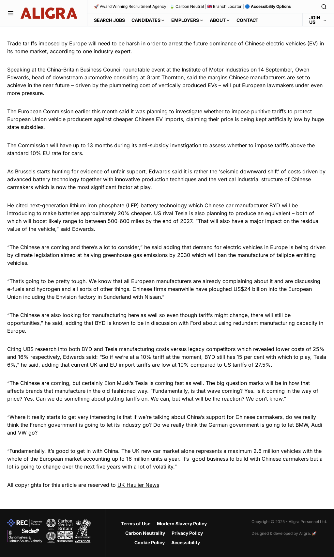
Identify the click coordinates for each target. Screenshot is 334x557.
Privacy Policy (187, 533)
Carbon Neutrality (145, 533)
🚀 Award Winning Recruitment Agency (130, 6)
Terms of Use (135, 523)
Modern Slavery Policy (182, 523)
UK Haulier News (138, 485)
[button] (10, 13)
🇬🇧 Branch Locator (224, 6)
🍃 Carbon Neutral (187, 6)
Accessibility (185, 542)
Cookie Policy (149, 542)
